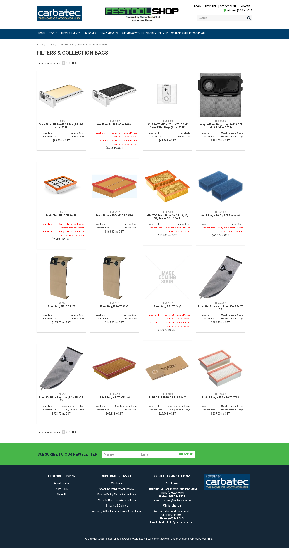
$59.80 (114, 147)
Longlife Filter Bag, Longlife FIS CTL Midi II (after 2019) (221, 126)
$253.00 (61, 238)
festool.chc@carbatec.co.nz (176, 522)
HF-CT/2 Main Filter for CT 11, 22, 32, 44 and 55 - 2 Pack (167, 217)
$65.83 (114, 413)
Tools (53, 33)
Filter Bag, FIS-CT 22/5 (61, 306)
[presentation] (223, 454)
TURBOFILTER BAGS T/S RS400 (167, 397)
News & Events (71, 33)
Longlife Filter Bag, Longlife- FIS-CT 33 (61, 399)
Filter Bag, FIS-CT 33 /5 (114, 306)
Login (197, 6)
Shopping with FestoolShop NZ (117, 489)
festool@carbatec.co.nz (176, 500)
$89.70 (61, 140)
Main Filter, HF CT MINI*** (114, 397)
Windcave (117, 483)
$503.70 (61, 413)
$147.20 (114, 322)
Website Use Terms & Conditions (117, 500)
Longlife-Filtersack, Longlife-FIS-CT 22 (220, 308)
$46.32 (220, 235)
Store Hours (62, 489)
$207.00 (220, 413)
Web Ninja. (207, 538)
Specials (90, 33)
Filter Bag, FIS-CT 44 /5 (167, 306)
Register (210, 6)
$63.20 (167, 140)
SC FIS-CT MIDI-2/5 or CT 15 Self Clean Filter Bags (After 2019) (167, 126)
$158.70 (167, 329)
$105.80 (167, 235)
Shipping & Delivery (117, 505)
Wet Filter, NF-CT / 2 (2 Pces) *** (220, 215)
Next (75, 63)
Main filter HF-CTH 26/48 (61, 215)
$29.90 (167, 413)
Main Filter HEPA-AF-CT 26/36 (114, 215)
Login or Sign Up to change (187, 33)
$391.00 (220, 140)
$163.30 (114, 231)
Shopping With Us (132, 33)
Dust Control (66, 44)
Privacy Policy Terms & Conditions (117, 494)
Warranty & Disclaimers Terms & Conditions (117, 511)
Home (42, 33)
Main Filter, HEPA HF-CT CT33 (220, 397)
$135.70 (61, 322)
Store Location (61, 483)
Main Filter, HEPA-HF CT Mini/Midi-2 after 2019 (61, 126)
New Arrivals (109, 33)
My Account (228, 6)
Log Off (245, 6)
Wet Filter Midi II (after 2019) (114, 124)
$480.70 (220, 322)
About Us (61, 494)
